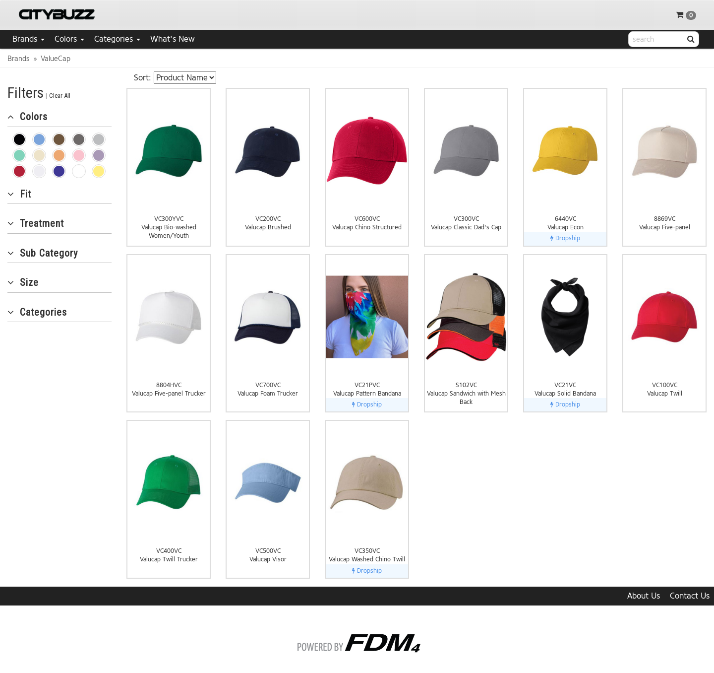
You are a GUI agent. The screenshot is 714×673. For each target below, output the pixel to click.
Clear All (59, 95)
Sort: (142, 77)
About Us (643, 596)
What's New (172, 39)
